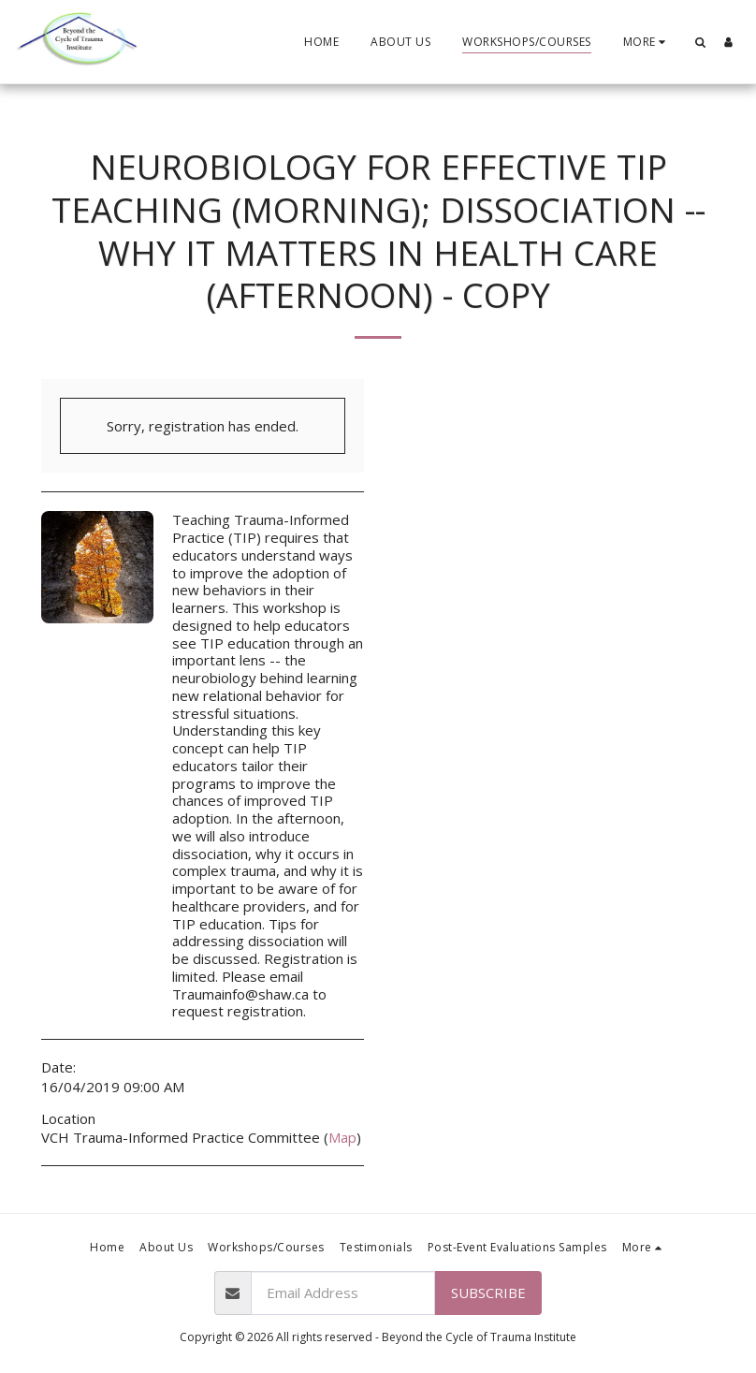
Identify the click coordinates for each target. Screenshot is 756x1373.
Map (342, 1137)
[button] (700, 42)
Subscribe (488, 1292)
